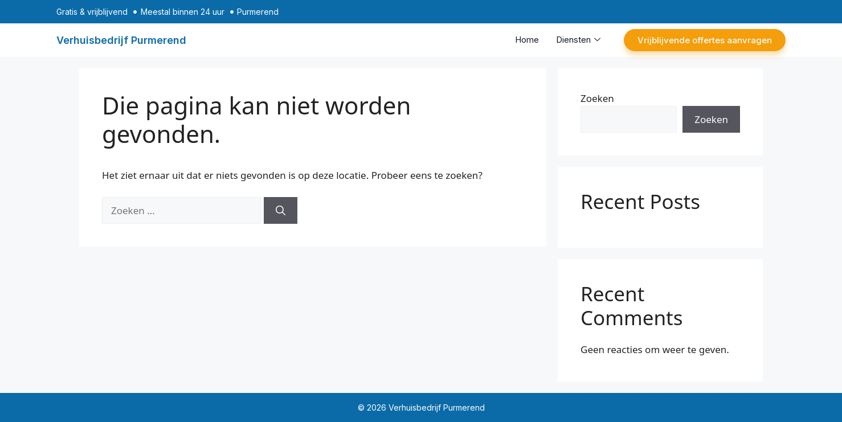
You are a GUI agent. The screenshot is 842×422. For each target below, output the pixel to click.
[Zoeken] (280, 210)
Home (527, 39)
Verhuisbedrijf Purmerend (121, 40)
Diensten (578, 39)
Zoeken (597, 98)
